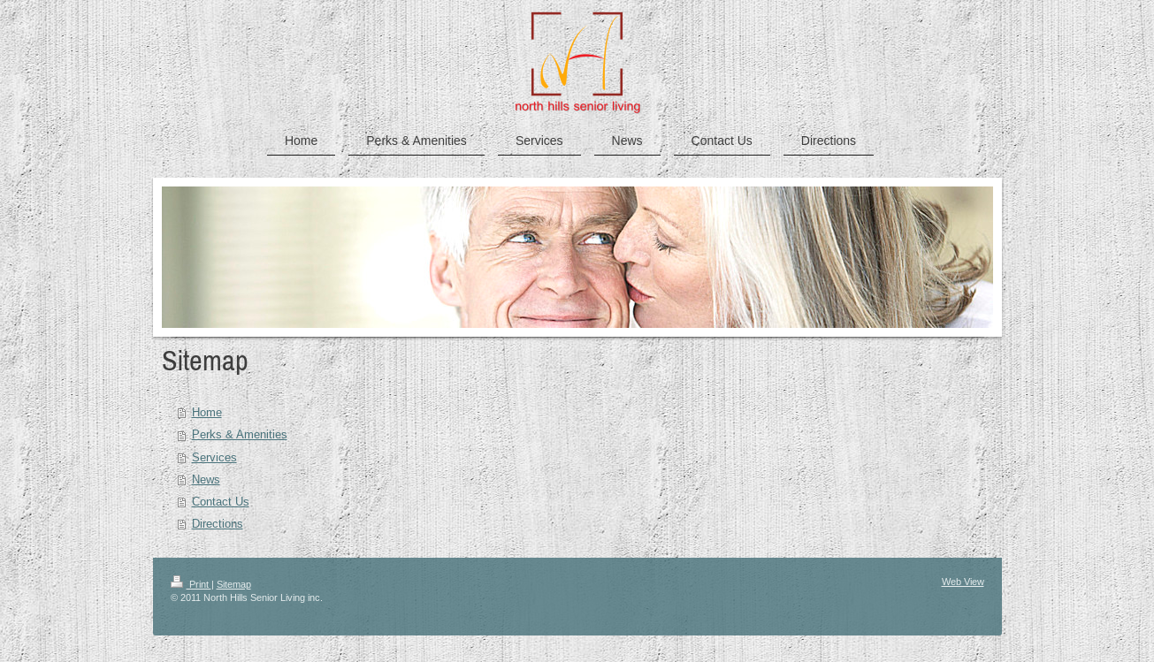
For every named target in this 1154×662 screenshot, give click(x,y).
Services (214, 457)
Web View (963, 581)
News (206, 479)
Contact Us (220, 501)
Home (207, 412)
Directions (217, 523)
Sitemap (234, 584)
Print (191, 584)
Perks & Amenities (239, 434)
